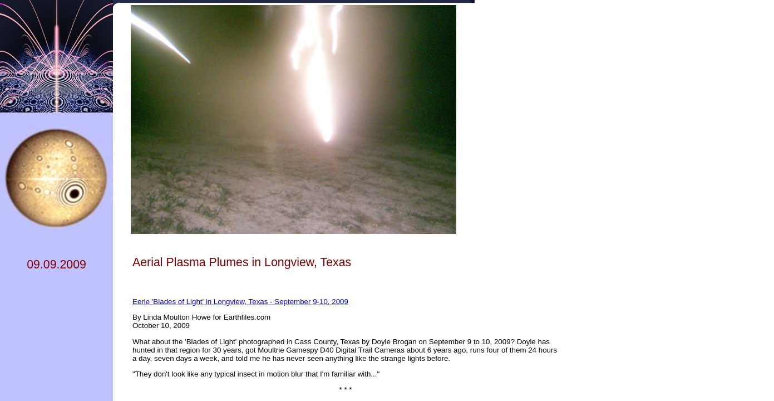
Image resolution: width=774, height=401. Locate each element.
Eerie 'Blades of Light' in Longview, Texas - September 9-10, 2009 (240, 301)
